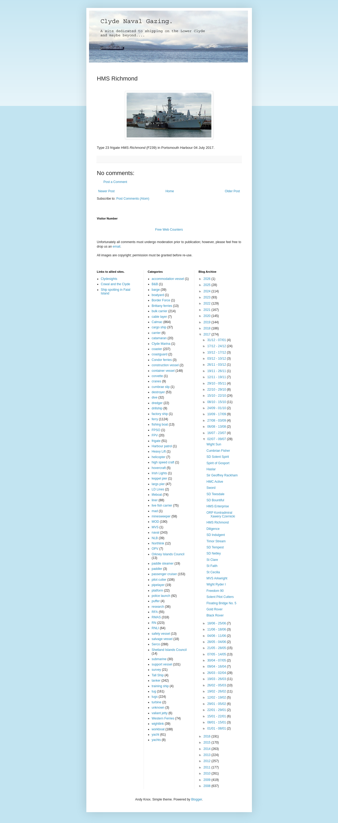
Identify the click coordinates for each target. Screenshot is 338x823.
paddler (157, 569)
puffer (156, 601)
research (158, 607)
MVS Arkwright (216, 578)
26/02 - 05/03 (217, 685)
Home (170, 191)
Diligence (212, 529)
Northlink (158, 543)
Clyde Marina (161, 344)
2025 (207, 285)
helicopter (159, 457)
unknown (158, 707)
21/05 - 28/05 (217, 648)
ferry (155, 419)
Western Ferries (163, 718)
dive (155, 397)
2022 (207, 303)
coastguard (159, 354)
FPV (155, 435)
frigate (156, 441)
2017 (207, 334)
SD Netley (213, 553)
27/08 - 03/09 (217, 420)
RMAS (156, 617)
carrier (156, 333)
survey (156, 670)
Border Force (161, 300)
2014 (207, 749)
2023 (207, 297)
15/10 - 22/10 (217, 395)
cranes (156, 381)
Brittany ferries (162, 306)
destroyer (158, 392)
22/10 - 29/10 (217, 389)
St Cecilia (213, 572)
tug (154, 691)
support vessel (162, 664)
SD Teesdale (215, 494)
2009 (207, 780)
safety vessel (161, 634)
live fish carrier (162, 505)
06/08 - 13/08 (217, 426)
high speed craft (163, 462)
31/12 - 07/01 (217, 340)
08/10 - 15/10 (217, 402)
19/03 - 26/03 (217, 679)
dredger (157, 403)
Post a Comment (115, 182)
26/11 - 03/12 (217, 364)
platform (157, 590)
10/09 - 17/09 (217, 414)
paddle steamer (163, 563)
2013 (207, 755)
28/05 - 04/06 (217, 642)
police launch (161, 596)
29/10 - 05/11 (217, 383)
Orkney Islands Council (168, 554)
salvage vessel (162, 639)
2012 (207, 761)
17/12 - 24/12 (217, 346)
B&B (155, 284)
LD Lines (158, 489)
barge (156, 290)
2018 (207, 328)
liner (155, 500)
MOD (155, 522)
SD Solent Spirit (217, 457)
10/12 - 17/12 (217, 352)
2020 (207, 316)
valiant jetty (160, 713)
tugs (155, 697)
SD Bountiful (215, 500)
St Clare (212, 560)
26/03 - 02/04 (217, 673)
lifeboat (157, 495)
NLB (155, 538)
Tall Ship (158, 675)
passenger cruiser (164, 574)
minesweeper (161, 516)
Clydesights (109, 279)
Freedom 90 (215, 591)
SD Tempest (215, 547)
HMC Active (214, 482)
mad (155, 511)
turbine (157, 702)
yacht (155, 734)
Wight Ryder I (216, 584)
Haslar (211, 469)
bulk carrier (159, 311)
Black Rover (215, 615)
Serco (156, 644)
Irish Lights (159, 473)
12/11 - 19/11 (217, 377)
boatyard (158, 295)
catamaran (159, 338)
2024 (207, 291)
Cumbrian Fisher (218, 451)
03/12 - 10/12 (217, 358)
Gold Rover (214, 609)
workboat (158, 729)
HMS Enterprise (217, 506)
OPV (155, 549)
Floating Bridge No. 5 (221, 603)
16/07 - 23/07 (217, 433)
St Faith (211, 566)
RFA (155, 612)
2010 (207, 773)
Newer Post (106, 191)
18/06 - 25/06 (217, 623)
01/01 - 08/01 (217, 728)
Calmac (157, 322)
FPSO (156, 430)
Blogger (196, 799)
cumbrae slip (161, 387)
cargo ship (159, 327)
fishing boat (160, 424)
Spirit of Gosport (217, 463)
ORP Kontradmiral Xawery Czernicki (220, 514)
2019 (207, 322)
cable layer (159, 317)
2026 (207, 279)
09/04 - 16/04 (217, 666)
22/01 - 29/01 (217, 710)
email (117, 246)
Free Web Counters (169, 229)
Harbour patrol (162, 446)
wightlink (158, 724)
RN (154, 623)
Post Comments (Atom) (132, 198)
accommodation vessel (168, 279)
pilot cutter (159, 580)
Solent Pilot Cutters (220, 597)
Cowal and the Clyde (115, 284)
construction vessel (165, 365)
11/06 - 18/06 (217, 629)
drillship (157, 408)
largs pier (158, 484)
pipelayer (158, 585)
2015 (207, 742)
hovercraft (159, 468)
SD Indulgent (215, 535)
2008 (207, 786)
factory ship (160, 414)
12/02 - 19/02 (217, 697)
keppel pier (159, 478)
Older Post (232, 191)
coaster (157, 349)
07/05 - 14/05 (217, 654)
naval (155, 532)
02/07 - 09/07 (217, 439)
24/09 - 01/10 (217, 408)
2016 (207, 736)
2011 (207, 767)
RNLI (155, 628)
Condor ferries (162, 360)
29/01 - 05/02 (217, 704)
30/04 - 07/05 (217, 660)
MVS (155, 527)
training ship (160, 686)
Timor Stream (215, 541)
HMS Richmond (217, 522)
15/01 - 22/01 (217, 716)
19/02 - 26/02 (217, 691)
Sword (210, 488)
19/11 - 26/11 (217, 371)
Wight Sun (213, 444)
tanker (156, 680)
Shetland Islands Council (169, 650)
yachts (156, 740)
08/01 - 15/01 (217, 722)
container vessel (163, 371)
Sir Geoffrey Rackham (222, 475)
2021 (207, 310)
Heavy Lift (159, 451)
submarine (159, 659)
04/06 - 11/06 (217, 636)
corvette (157, 376)
